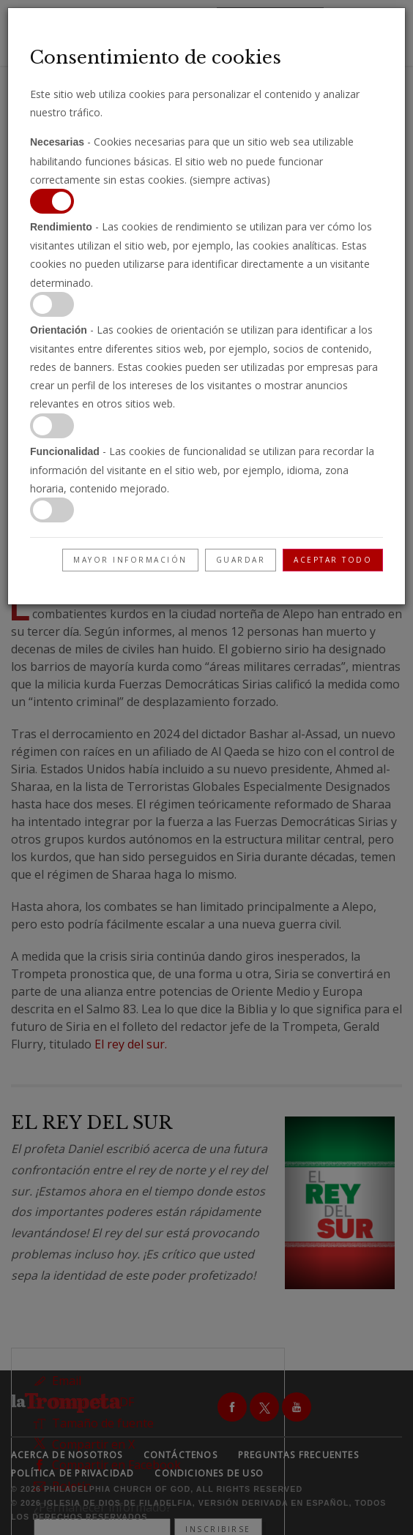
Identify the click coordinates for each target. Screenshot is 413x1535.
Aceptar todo (333, 560)
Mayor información (130, 560)
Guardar (241, 560)
